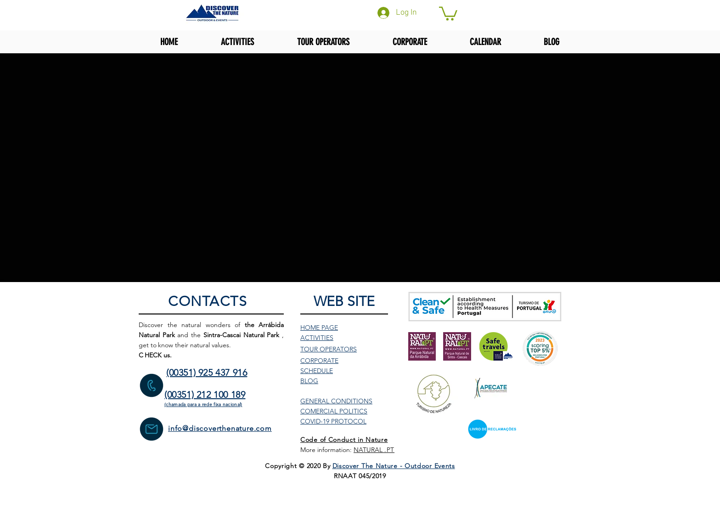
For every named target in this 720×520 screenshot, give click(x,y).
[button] (448, 13)
